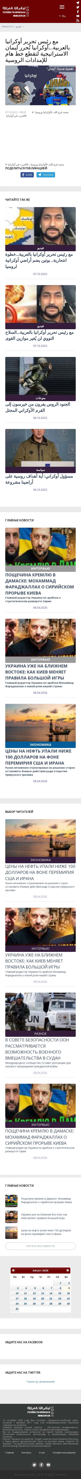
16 (68, 1293)
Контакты (26, 1452)
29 (59, 1303)
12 (34, 1293)
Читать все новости (40, 1246)
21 (50, 1298)
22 (59, 1298)
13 (42, 1293)
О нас (42, 1452)
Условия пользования (64, 1452)
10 (17, 1293)
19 (34, 1298)
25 (25, 1303)
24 (17, 1303)
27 (42, 1303)
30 (68, 1303)
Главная (9, 1452)
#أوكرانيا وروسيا (43, 112)
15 (59, 1293)
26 (34, 1303)
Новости (7, 26)
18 (25, 1298)
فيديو (18, 26)
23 (68, 1298)
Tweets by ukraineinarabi (40, 1381)
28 (50, 1303)
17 (17, 1298)
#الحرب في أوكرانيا (16, 115)
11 (25, 1293)
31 (17, 1308)
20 (42, 1298)
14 (50, 1293)
